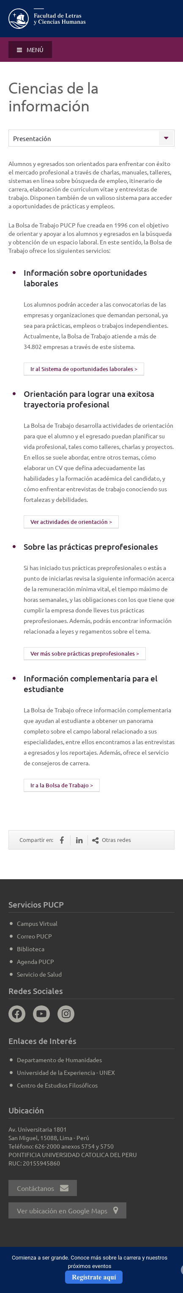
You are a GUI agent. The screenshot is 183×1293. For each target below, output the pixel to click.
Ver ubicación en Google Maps (67, 1210)
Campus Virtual (37, 923)
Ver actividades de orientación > (71, 522)
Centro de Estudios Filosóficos (57, 1085)
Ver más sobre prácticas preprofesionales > (84, 653)
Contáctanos (42, 1188)
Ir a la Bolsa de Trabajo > (61, 785)
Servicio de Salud (39, 974)
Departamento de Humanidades (59, 1059)
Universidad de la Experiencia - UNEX (66, 1072)
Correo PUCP (34, 936)
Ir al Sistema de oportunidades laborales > (83, 369)
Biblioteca (30, 948)
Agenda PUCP (35, 961)
